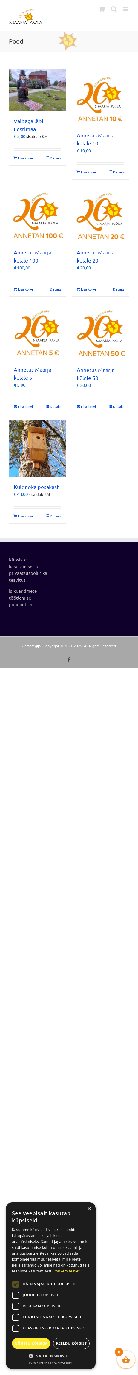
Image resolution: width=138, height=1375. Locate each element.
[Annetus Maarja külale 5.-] (37, 331)
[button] (51, 1356)
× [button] (89, 1209)
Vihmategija (31, 645)
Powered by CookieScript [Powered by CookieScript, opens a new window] (51, 1362)
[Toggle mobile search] (114, 9)
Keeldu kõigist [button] (71, 1343)
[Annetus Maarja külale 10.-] (100, 97)
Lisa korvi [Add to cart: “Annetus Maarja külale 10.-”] (88, 172)
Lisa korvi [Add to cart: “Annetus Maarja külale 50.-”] (88, 406)
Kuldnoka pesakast (36, 487)
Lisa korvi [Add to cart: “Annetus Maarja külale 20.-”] (88, 289)
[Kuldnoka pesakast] (37, 448)
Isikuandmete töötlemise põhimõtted (23, 597)
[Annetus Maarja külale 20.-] (100, 214)
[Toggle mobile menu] (126, 9)
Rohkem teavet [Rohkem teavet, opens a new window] (66, 1271)
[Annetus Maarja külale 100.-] (37, 214)
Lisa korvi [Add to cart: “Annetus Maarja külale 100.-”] (25, 289)
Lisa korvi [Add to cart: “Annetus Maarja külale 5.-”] (25, 406)
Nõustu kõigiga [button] (31, 1343)
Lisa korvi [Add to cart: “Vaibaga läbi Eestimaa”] (25, 158)
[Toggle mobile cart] (102, 9)
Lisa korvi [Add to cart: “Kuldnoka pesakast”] (25, 515)
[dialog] (51, 1285)
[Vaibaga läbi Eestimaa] (37, 90)
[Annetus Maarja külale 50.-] (100, 331)
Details (55, 158)
